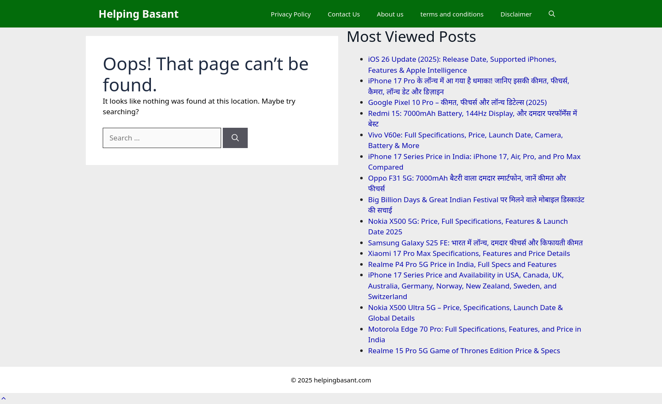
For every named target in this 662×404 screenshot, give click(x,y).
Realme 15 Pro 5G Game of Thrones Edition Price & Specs (464, 350)
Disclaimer (516, 14)
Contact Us (344, 14)
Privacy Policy (291, 14)
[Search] (235, 138)
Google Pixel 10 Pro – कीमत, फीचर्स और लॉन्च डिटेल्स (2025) (457, 102)
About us (390, 14)
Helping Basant (138, 13)
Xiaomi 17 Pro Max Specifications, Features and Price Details (469, 253)
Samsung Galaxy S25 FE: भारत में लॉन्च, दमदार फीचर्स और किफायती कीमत (475, 242)
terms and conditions (452, 14)
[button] (552, 14)
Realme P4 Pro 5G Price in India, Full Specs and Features (462, 264)
